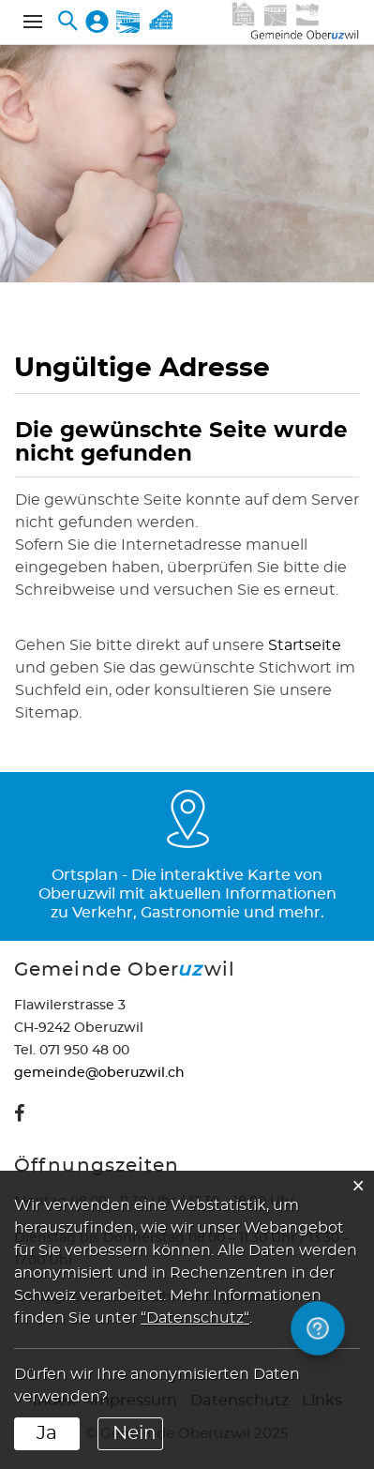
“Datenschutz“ (195, 1317)
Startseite (304, 645)
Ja (47, 1433)
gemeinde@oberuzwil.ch (99, 1073)
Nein (134, 1433)
